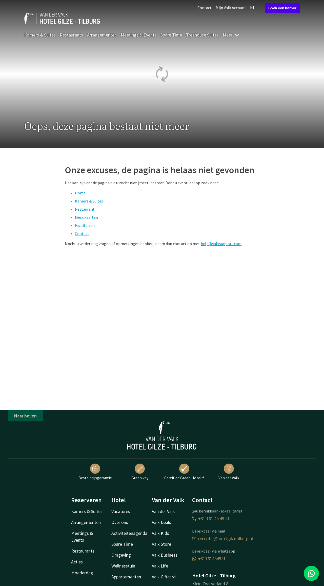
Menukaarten (86, 217)
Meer (231, 35)
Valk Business (164, 555)
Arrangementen (102, 35)
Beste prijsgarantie (95, 472)
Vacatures (120, 511)
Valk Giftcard (164, 577)
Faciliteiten (85, 225)
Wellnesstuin (123, 566)
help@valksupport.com (221, 243)
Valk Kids (160, 533)
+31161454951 (209, 558)
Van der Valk (228, 472)
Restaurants (71, 35)
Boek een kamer (282, 7)
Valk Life (160, 566)
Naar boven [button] (25, 416)
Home (80, 192)
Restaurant (85, 209)
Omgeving (121, 555)
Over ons (119, 522)
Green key (139, 472)
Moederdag (82, 573)
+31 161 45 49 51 (211, 518)
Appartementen (126, 577)
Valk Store (161, 544)
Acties (77, 562)
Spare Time (171, 35)
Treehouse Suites (202, 35)
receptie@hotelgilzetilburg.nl (222, 538)
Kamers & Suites (40, 35)
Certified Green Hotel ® (184, 472)
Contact (204, 7)
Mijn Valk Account (231, 7)
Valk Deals (161, 522)
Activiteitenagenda (129, 533)
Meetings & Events (138, 35)
